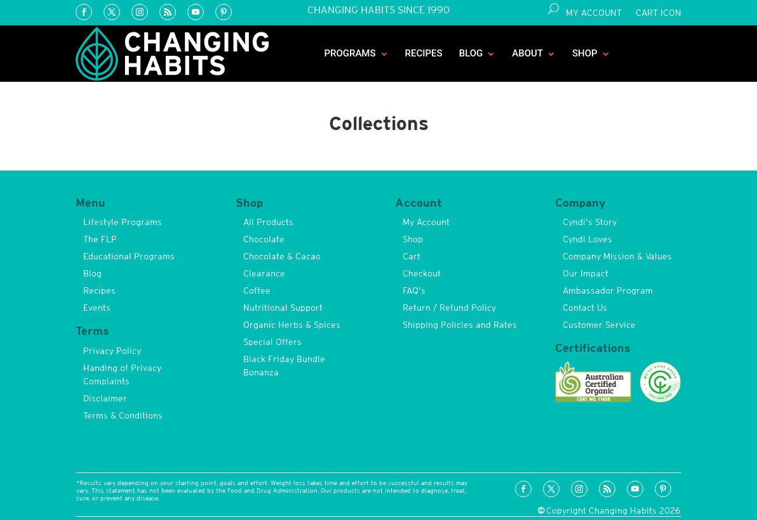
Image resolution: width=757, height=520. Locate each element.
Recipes (424, 53)
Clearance (264, 273)
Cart (411, 256)
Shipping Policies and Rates (460, 325)
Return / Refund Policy (449, 307)
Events (97, 307)
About (527, 53)
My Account (594, 13)
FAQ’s (414, 290)
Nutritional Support (283, 307)
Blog (471, 53)
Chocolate (264, 239)
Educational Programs (129, 256)
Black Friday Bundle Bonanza (284, 365)
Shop (585, 53)
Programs (349, 53)
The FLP (100, 239)
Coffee (257, 290)
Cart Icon (658, 13)
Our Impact (585, 273)
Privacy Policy (112, 351)
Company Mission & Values (617, 256)
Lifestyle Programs (122, 222)
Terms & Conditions (123, 415)
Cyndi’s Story (590, 222)
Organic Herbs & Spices (291, 325)
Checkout (422, 273)
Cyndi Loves (587, 239)
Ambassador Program (608, 290)
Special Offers (272, 342)
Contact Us (585, 307)
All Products (268, 222)
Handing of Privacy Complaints (122, 374)
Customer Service (599, 325)
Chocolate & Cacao (282, 256)
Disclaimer (105, 398)
